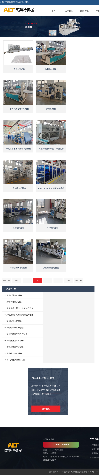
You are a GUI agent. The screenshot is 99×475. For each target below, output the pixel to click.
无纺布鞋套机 (18, 228)
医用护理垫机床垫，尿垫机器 (51, 148)
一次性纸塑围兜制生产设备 (16, 334)
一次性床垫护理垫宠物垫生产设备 (19, 315)
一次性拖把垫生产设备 (14, 340)
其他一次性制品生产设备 (15, 360)
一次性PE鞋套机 (51, 228)
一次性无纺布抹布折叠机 (18, 109)
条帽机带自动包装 (51, 268)
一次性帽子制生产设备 (14, 328)
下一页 (68, 281)
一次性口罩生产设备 (13, 295)
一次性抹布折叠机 (51, 69)
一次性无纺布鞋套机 (18, 268)
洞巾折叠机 (51, 109)
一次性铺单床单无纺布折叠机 (18, 148)
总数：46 (6, 281)
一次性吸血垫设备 (18, 188)
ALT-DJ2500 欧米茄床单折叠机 (51, 188)
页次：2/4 (78, 281)
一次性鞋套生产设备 (13, 321)
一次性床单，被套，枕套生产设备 (19, 308)
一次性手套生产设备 (13, 302)
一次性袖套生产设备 (13, 353)
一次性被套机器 (18, 69)
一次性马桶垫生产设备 (14, 347)
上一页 (16, 281)
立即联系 (46, 409)
